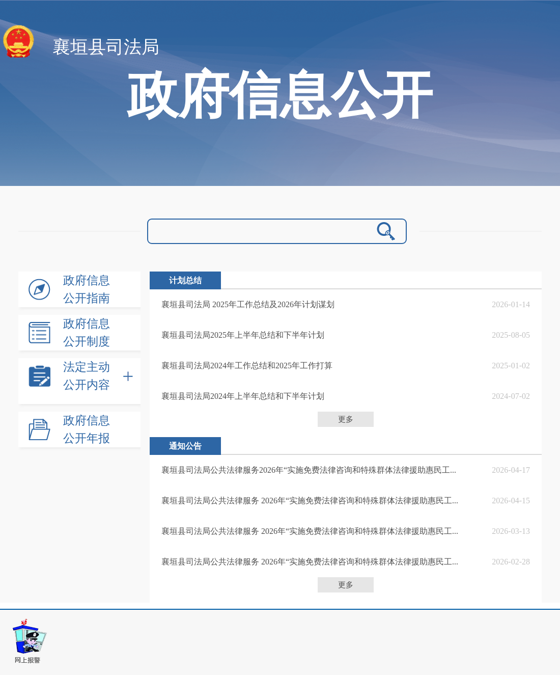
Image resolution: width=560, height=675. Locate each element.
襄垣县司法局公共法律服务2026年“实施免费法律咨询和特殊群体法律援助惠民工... (308, 470)
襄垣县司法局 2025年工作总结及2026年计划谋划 (247, 304)
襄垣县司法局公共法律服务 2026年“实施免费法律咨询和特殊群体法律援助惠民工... (309, 500)
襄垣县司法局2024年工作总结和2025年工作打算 (246, 365)
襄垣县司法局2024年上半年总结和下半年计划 (242, 396)
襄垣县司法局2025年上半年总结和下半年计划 (242, 335)
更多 (345, 419)
